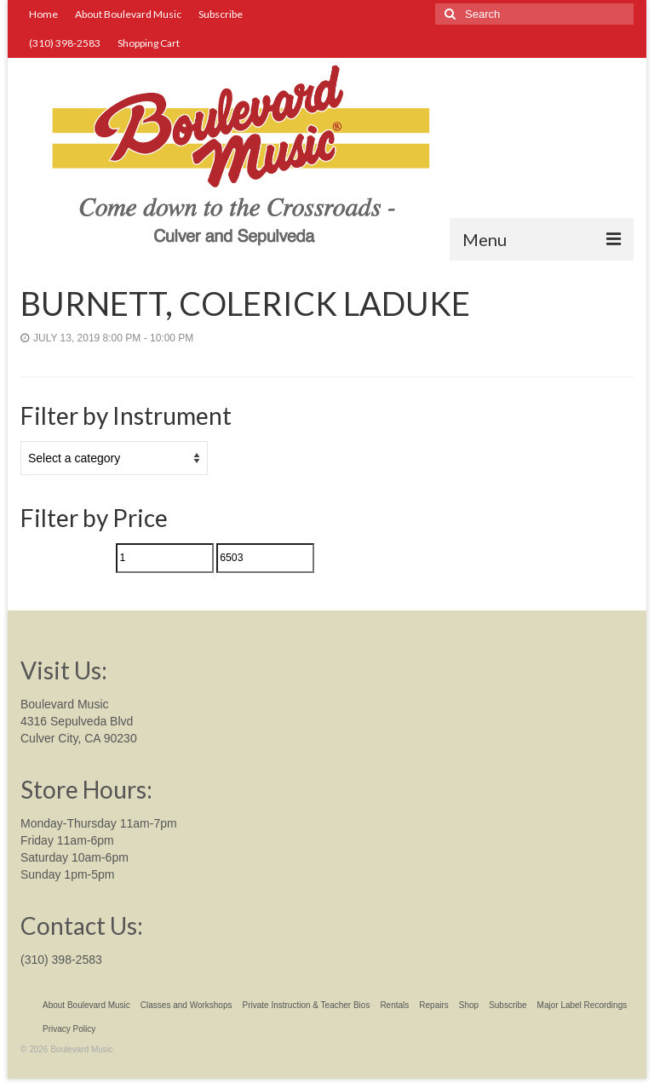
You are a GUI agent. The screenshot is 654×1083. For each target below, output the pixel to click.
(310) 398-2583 (61, 959)
